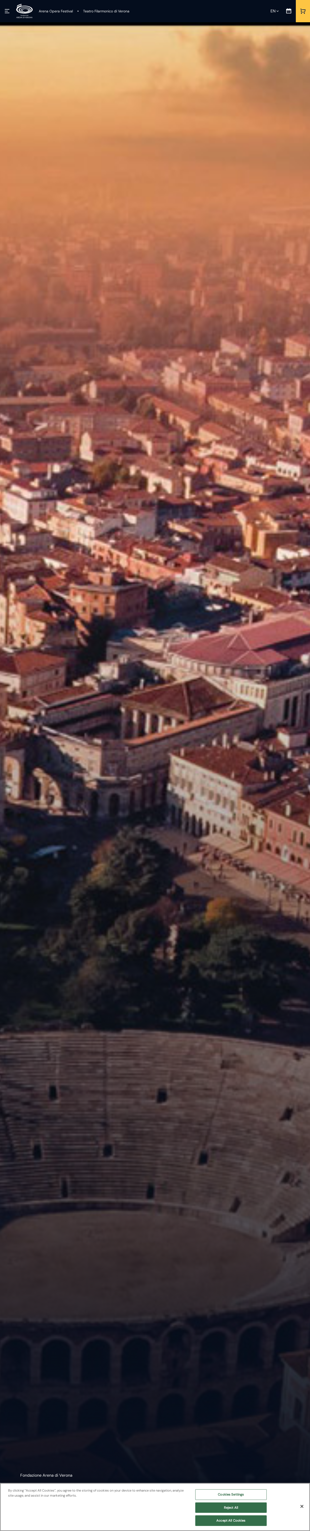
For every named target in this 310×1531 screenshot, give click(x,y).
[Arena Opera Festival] (56, 11)
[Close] (301, 1506)
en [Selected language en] (273, 11)
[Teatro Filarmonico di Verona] (103, 11)
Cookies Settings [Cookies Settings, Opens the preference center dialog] (231, 1494)
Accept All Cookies (230, 1520)
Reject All (231, 1507)
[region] (155, 1507)
